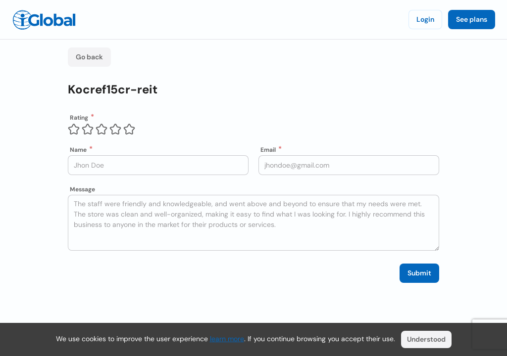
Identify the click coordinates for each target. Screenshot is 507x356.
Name (78, 150)
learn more (227, 338)
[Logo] (44, 20)
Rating (79, 118)
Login (425, 19)
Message (82, 189)
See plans (471, 19)
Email (268, 150)
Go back (89, 56)
